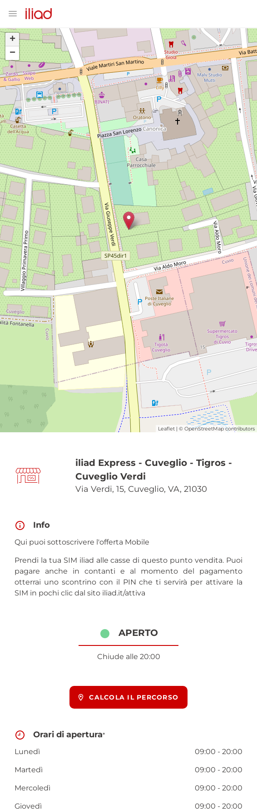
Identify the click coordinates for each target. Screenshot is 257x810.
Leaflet (166, 428)
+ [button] (12, 39)
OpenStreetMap (204, 428)
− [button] (12, 53)
